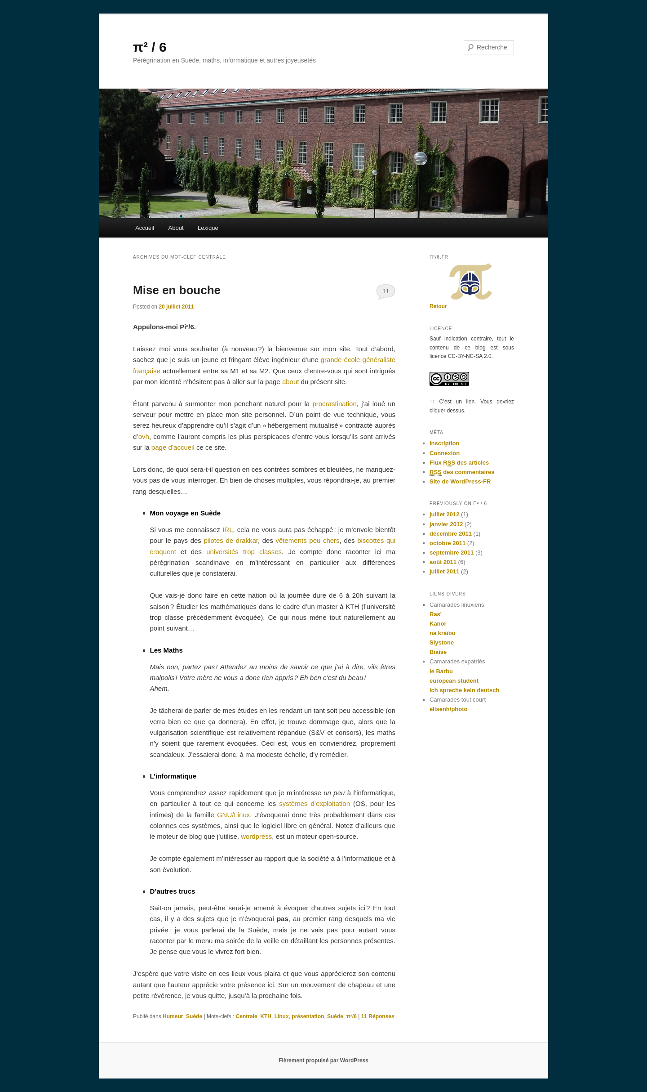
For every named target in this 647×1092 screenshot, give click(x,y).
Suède (194, 1016)
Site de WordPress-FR (460, 481)
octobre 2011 (447, 543)
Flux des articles (459, 462)
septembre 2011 (452, 552)
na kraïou (443, 633)
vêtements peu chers (308, 540)
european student (454, 680)
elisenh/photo (449, 709)
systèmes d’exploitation (314, 803)
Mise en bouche (177, 290)
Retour (438, 306)
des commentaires (462, 472)
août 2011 (443, 562)
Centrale (246, 1016)
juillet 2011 (444, 571)
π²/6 (351, 1016)
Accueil (144, 227)
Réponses (377, 1016)
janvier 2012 (446, 524)
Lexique (208, 227)
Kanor (438, 623)
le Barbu (441, 671)
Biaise (438, 652)
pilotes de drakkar (230, 540)
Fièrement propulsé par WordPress (323, 1060)
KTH (265, 1016)
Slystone (442, 642)
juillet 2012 (444, 514)
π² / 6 (150, 47)
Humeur (173, 1016)
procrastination (334, 403)
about (290, 381)
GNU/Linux (233, 815)
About (176, 227)
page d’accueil (173, 447)
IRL (227, 529)
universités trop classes (244, 551)
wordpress (256, 836)
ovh (143, 436)
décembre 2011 (451, 533)
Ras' (436, 614)
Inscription (444, 443)
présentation (308, 1016)
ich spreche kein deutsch (464, 690)
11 (385, 291)
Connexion (445, 453)
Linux (282, 1016)
